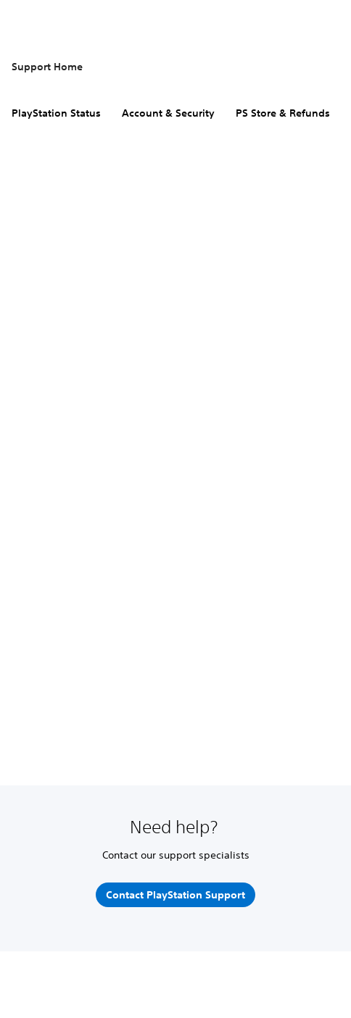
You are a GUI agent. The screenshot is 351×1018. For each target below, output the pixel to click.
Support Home (47, 66)
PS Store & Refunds (283, 113)
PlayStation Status (56, 113)
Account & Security (168, 113)
